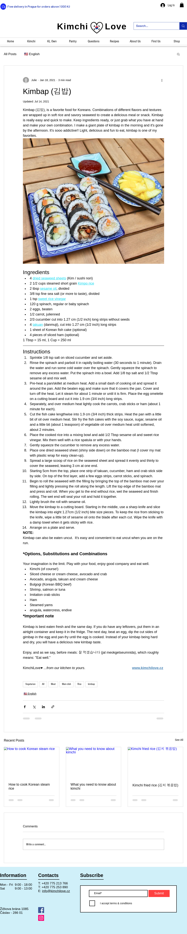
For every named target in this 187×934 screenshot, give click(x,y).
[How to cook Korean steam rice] (31, 762)
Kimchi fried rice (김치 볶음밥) (155, 785)
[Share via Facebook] (25, 707)
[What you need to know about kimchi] (93, 762)
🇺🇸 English (31, 54)
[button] (182, 4)
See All (179, 739)
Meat (53, 684)
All (43, 684)
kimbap (91, 684)
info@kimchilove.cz (56, 891)
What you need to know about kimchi (93, 786)
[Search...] (153, 26)
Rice (79, 684)
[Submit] (159, 893)
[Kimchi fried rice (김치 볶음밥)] (155, 762)
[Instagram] (41, 918)
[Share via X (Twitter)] (34, 707)
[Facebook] (41, 910)
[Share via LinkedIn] (43, 707)
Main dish (66, 684)
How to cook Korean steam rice (29, 786)
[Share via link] (53, 707)
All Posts (10, 54)
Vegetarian (30, 684)
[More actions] (162, 80)
